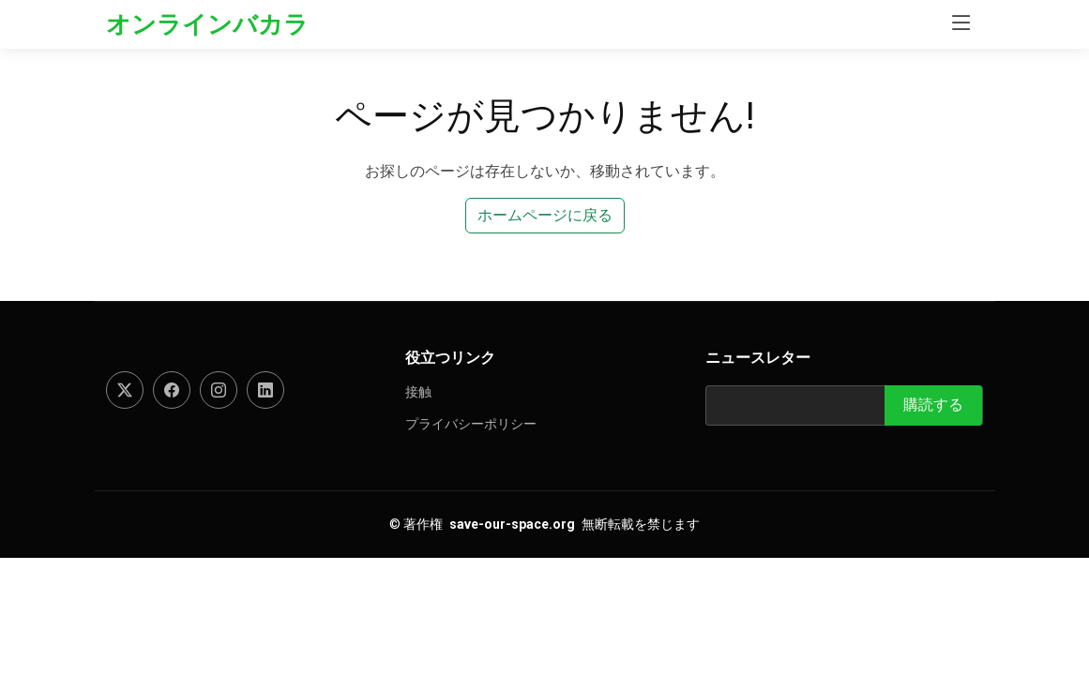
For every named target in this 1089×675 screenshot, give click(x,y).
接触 (418, 391)
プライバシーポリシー (471, 423)
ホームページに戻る (545, 215)
